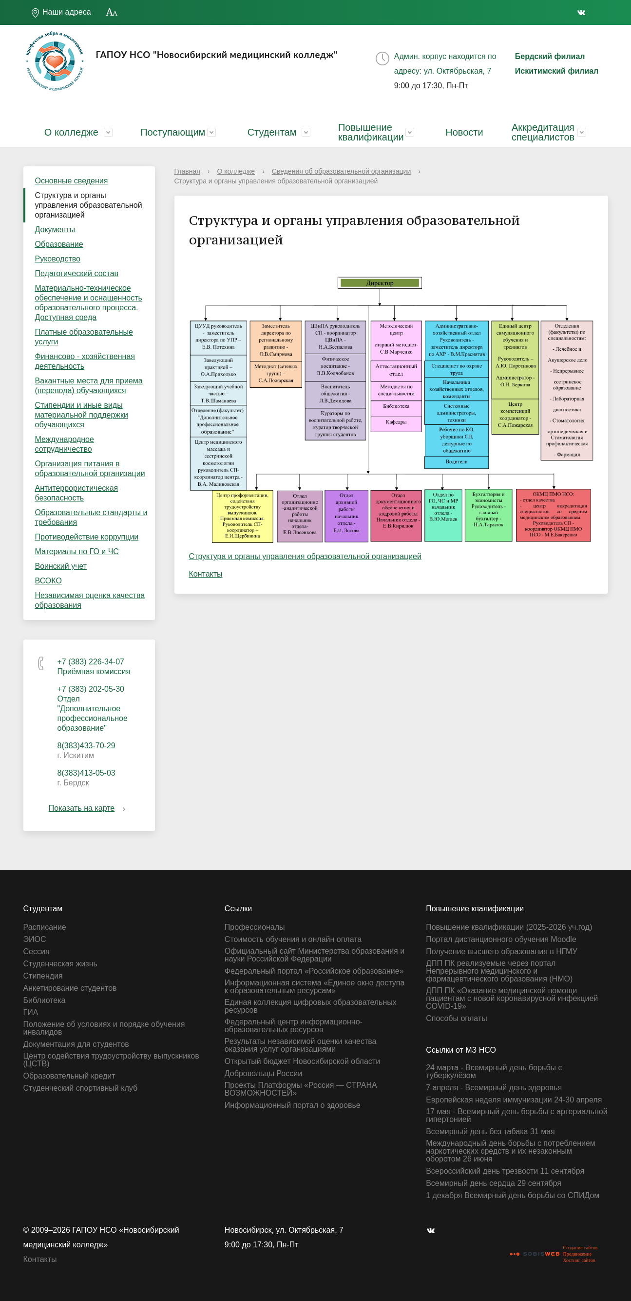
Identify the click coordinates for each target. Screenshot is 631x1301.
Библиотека (44, 1000)
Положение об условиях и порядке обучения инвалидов (104, 1028)
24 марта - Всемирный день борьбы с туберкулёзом (494, 1072)
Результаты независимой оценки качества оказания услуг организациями (301, 1045)
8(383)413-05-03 (86, 773)
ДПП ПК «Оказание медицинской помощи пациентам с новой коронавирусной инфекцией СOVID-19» (512, 998)
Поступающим (172, 132)
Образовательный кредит (69, 1076)
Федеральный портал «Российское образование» (314, 971)
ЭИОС (34, 939)
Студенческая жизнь (60, 964)
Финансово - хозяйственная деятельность (85, 361)
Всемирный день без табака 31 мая (490, 1132)
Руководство (58, 259)
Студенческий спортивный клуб (80, 1088)
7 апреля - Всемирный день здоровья (494, 1088)
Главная (187, 171)
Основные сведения (71, 181)
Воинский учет (61, 566)
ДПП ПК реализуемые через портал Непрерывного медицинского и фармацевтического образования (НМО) (499, 971)
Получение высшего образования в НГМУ (501, 952)
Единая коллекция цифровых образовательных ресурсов (311, 1006)
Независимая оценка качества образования (90, 600)
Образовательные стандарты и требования (91, 517)
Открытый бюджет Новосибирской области (302, 1061)
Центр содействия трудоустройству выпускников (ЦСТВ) (111, 1060)
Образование (59, 244)
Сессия (36, 952)
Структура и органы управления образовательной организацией (88, 205)
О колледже (71, 132)
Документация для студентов (76, 1044)
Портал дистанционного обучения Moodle (501, 939)
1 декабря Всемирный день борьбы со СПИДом (512, 1196)
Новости (464, 132)
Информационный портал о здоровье (293, 1105)
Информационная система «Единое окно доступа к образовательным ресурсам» (315, 987)
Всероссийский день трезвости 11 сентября (505, 1171)
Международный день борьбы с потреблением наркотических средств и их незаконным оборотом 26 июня (510, 1151)
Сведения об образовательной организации (341, 171)
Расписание (44, 927)
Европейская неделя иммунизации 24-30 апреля (514, 1100)
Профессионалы (255, 927)
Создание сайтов (580, 1247)
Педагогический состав (77, 273)
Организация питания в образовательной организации (90, 469)
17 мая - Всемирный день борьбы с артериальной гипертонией (516, 1115)
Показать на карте (89, 808)
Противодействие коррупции (87, 537)
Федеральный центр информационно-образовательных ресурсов (294, 1026)
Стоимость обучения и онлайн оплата (293, 939)
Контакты (206, 574)
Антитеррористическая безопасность (76, 493)
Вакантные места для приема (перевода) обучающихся (89, 386)
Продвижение (577, 1254)
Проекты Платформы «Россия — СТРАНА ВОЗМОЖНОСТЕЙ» (301, 1089)
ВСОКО (48, 581)
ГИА (30, 1013)
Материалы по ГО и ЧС (77, 551)
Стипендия (43, 976)
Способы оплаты (456, 1018)
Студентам (272, 132)
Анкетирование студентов (70, 988)
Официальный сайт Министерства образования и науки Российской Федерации (314, 955)
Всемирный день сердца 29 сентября (493, 1183)
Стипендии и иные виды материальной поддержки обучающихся (81, 415)
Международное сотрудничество (64, 444)
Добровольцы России (263, 1074)
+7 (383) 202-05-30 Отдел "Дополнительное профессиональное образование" (92, 708)
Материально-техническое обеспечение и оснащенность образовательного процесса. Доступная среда (88, 302)
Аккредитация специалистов (543, 132)
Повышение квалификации (371, 132)
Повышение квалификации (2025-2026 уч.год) (509, 927)
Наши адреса (61, 13)
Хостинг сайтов (579, 1260)
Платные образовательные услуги (84, 337)
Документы (55, 229)
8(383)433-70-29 (86, 745)
